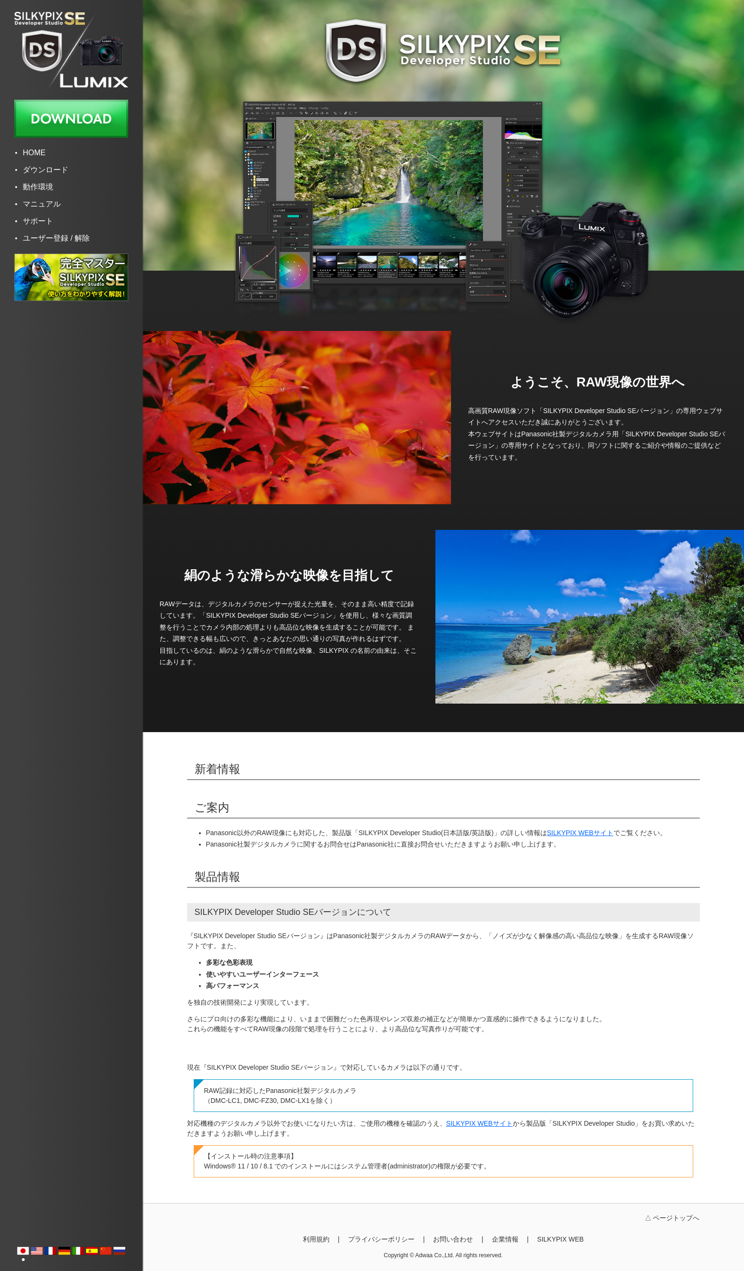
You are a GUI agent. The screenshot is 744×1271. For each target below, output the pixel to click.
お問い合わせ (453, 1239)
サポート (38, 221)
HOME (34, 153)
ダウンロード (45, 170)
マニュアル (42, 204)
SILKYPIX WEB (560, 1239)
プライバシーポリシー (381, 1239)
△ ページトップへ (672, 1218)
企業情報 (505, 1239)
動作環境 (38, 187)
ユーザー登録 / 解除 (56, 238)
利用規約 (316, 1239)
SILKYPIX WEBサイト (580, 833)
